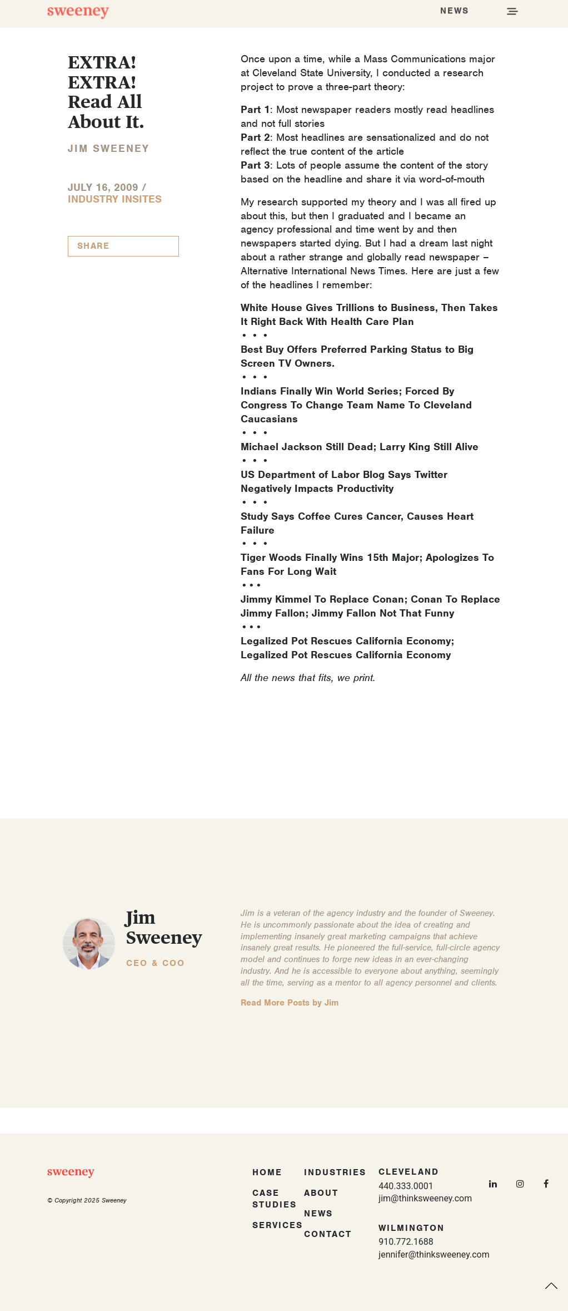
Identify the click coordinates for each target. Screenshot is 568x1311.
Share (93, 246)
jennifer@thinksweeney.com (433, 1254)
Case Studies (274, 1198)
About (321, 1193)
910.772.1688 (405, 1241)
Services (277, 1225)
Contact (328, 1234)
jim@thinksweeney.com (425, 1198)
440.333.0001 (405, 1186)
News (318, 1213)
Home (267, 1172)
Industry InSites (115, 199)
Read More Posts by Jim (289, 1002)
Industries (335, 1172)
